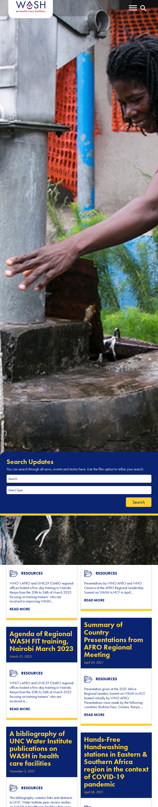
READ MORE (20, 609)
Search (138, 502)
